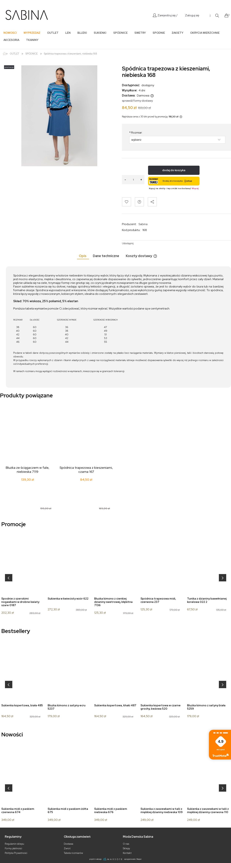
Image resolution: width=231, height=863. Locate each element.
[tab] (83, 256)
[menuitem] (10, 32)
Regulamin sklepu (14, 843)
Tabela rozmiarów (73, 853)
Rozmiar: (135, 132)
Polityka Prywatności (16, 853)
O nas (126, 843)
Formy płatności (13, 848)
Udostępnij (128, 243)
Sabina (143, 224)
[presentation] (8, 577)
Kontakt (127, 853)
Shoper (139, 859)
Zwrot (67, 848)
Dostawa (68, 843)
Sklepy (126, 848)
